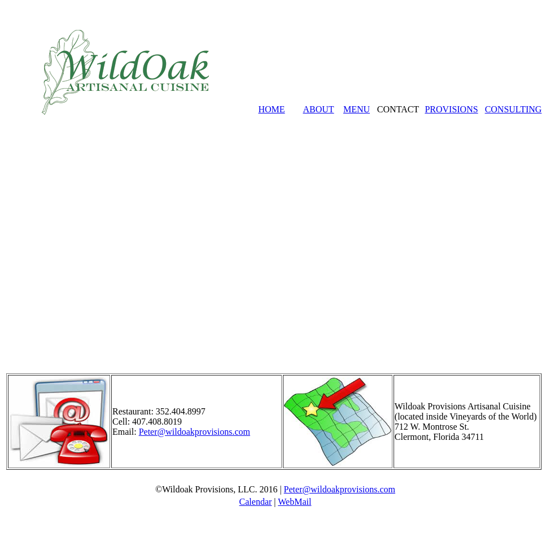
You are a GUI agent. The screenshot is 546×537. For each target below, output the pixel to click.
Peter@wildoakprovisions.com (194, 431)
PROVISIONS (451, 109)
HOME (271, 109)
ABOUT (318, 109)
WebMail (294, 502)
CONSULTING (513, 109)
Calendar (255, 502)
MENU (356, 109)
